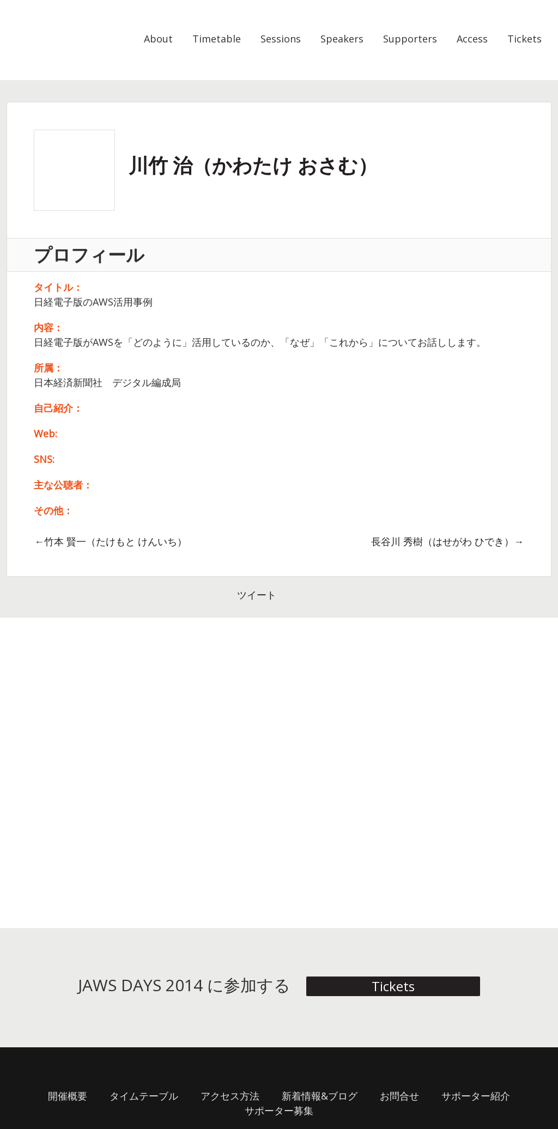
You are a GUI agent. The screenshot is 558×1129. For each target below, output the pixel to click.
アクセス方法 (230, 1095)
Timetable (216, 38)
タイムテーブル (144, 1095)
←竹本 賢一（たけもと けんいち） (110, 541)
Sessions (280, 38)
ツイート (256, 594)
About (158, 38)
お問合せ (399, 1095)
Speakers (341, 38)
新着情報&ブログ (319, 1095)
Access (472, 38)
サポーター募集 (279, 1110)
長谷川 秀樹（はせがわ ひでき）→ (447, 541)
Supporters (410, 38)
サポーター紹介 (475, 1095)
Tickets (524, 38)
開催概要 (67, 1095)
